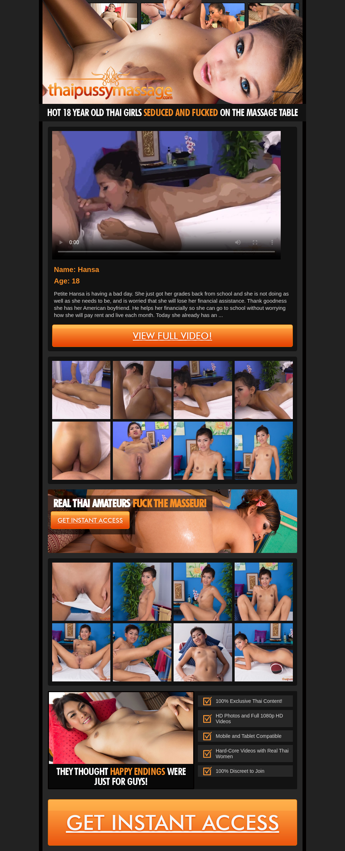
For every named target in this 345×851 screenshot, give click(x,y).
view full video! (172, 336)
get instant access (90, 520)
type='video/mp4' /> (166, 195)
